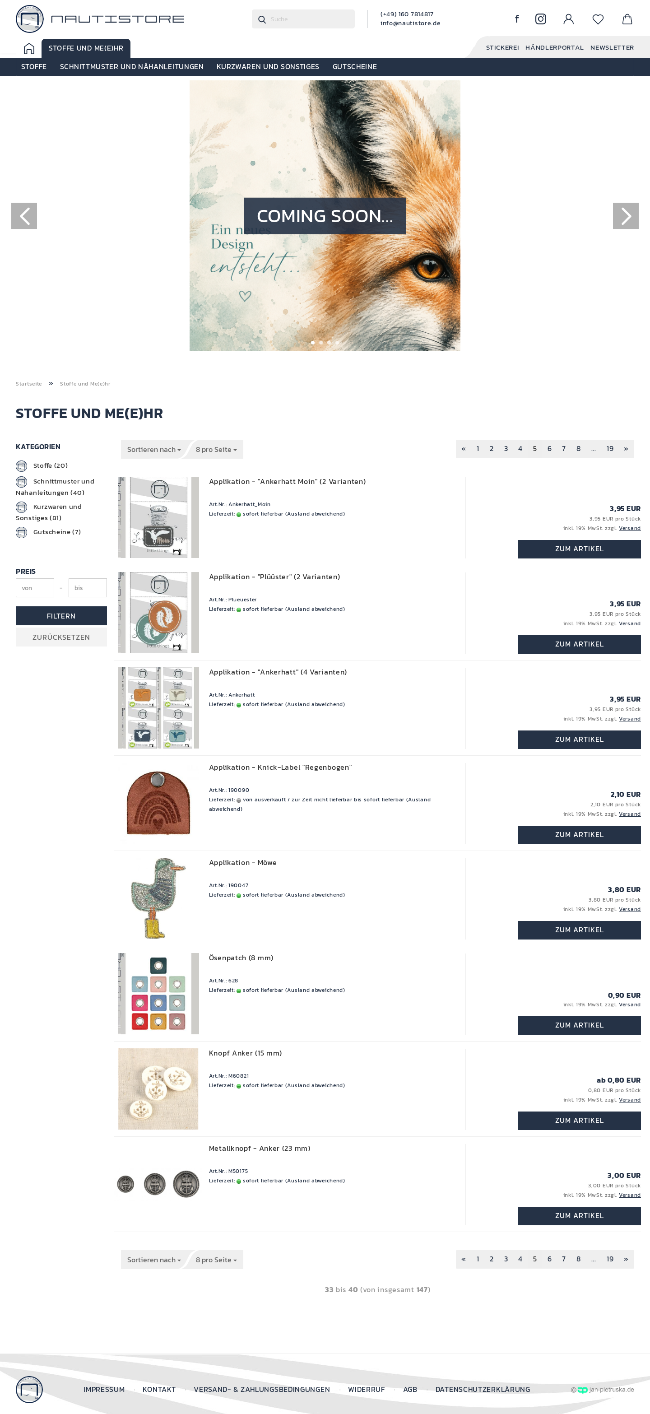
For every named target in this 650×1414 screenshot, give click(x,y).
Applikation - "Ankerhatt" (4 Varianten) (278, 671)
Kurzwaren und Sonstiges (268, 67)
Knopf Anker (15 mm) (245, 1052)
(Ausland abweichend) (315, 514)
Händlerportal (550, 47)
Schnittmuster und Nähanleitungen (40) (55, 487)
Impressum (105, 1389)
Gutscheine (355, 67)
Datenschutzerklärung (483, 1389)
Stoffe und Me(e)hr (86, 48)
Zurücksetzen (61, 637)
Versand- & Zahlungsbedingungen (263, 1389)
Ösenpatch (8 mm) (241, 957)
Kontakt (160, 1389)
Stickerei (496, 47)
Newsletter (610, 47)
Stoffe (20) (42, 466)
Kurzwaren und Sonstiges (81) (49, 512)
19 (610, 448)
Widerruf (367, 1389)
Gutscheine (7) (48, 532)
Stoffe (34, 67)
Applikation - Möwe (243, 862)
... (593, 448)
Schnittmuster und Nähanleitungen (132, 67)
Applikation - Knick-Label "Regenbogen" (280, 767)
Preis (26, 571)
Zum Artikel (579, 549)
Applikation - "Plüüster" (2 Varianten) (274, 576)
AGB (411, 1389)
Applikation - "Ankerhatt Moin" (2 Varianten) (287, 481)
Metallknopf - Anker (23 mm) (260, 1148)
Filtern (61, 616)
